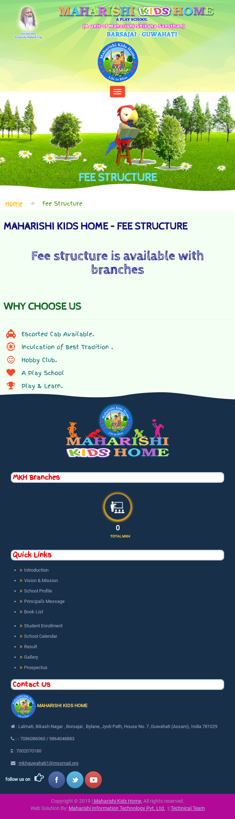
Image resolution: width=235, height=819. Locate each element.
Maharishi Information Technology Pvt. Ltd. (117, 808)
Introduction (36, 570)
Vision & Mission (41, 580)
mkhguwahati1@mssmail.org (48, 763)
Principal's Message (44, 601)
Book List (33, 611)
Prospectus (35, 667)
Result (30, 646)
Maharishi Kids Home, (117, 801)
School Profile (38, 591)
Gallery (31, 657)
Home (13, 203)
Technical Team (188, 808)
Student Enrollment (43, 625)
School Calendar (40, 636)
